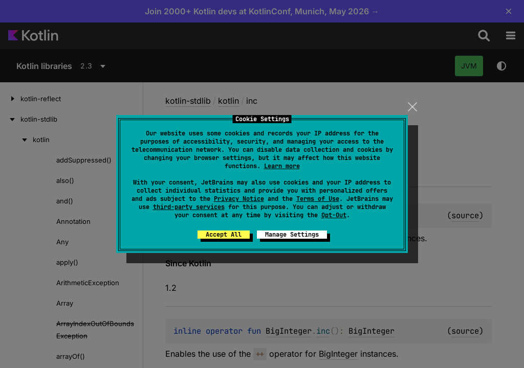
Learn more (282, 166)
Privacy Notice (239, 199)
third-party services (189, 207)
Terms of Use (317, 199)
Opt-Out (333, 215)
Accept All (224, 235)
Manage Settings (292, 235)
